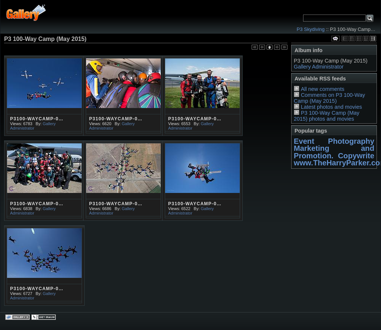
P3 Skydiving (311, 29)
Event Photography (334, 141)
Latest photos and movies (331, 107)
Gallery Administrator (319, 67)
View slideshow (335, 38)
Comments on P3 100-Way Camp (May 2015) (329, 98)
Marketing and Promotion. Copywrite (334, 151)
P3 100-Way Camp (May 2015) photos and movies (326, 116)
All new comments (322, 89)
